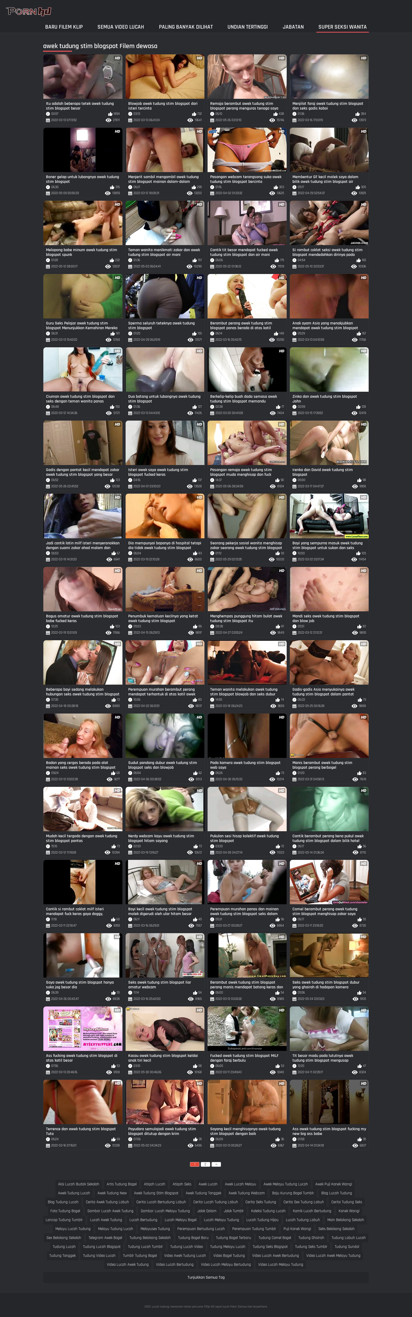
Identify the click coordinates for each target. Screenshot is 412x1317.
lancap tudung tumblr (64, 1219)
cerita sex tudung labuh (304, 1202)
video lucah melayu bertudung (226, 1264)
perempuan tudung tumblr (254, 1228)
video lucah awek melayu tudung (333, 1255)
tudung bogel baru (193, 1237)
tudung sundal (347, 1246)
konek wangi (349, 1210)
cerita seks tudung (260, 1202)
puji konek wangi (297, 1228)
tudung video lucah (99, 1255)
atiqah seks (182, 1184)
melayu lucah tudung (73, 1228)
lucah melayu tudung (221, 1219)
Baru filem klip (64, 26)
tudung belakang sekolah (150, 1237)
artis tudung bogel (122, 1184)
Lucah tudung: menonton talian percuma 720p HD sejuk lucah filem (194, 1307)
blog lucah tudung (336, 1193)
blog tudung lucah (63, 1202)
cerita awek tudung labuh (107, 1202)
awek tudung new (112, 1193)
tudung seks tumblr (311, 1246)
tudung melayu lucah (227, 1246)
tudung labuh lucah (349, 1237)
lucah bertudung (143, 1219)
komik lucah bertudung (312, 1210)
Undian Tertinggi (248, 26)
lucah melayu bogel (181, 1219)
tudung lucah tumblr (145, 1246)
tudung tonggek (62, 1255)
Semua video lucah (120, 26)
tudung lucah (64, 1246)
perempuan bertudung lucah (201, 1228)
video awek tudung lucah (185, 1255)
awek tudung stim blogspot (156, 1193)
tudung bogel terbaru (233, 1237)
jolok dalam (207, 1210)
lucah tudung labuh (303, 1219)
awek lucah (208, 1184)
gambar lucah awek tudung (110, 1210)
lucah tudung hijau (262, 1219)
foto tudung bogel (65, 1210)
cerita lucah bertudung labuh (161, 1202)
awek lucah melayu (240, 1184)
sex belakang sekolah (64, 1237)
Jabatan (293, 26)
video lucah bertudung (175, 1264)
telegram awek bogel (105, 1237)
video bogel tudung (229, 1255)
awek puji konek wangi (333, 1184)
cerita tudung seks (346, 1202)
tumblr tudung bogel (140, 1255)
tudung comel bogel (275, 1237)
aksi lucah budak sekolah (78, 1184)
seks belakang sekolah (336, 1228)
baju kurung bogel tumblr (293, 1193)
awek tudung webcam (247, 1193)
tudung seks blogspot (270, 1246)
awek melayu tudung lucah (286, 1184)
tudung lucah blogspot (102, 1246)
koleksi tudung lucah (268, 1210)
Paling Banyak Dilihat (186, 26)
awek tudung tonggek (203, 1193)
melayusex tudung (155, 1228)
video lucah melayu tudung (280, 1264)
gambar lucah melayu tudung (165, 1210)
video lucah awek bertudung (275, 1255)
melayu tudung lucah (115, 1228)
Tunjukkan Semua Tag (206, 1277)
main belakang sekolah (345, 1219)
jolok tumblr (234, 1210)
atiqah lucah (154, 1184)
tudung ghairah (311, 1237)
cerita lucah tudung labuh (215, 1202)
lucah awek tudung (106, 1219)
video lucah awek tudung (128, 1264)
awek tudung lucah (74, 1193)
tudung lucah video (186, 1246)
